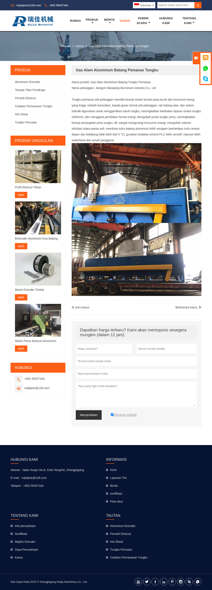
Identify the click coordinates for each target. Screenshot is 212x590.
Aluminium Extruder (27, 82)
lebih (21, 195)
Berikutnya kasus (186, 307)
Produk (92, 21)
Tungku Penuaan (26, 122)
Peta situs (116, 501)
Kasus (125, 20)
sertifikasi (116, 493)
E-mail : (15, 477)
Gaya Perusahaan (26, 549)
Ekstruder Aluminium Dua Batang (36, 238)
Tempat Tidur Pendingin (30, 90)
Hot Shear (21, 114)
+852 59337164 (58, 5)
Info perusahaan (25, 526)
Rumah (75, 20)
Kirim (113, 470)
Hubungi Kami (166, 21)
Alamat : (16, 470)
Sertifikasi (21, 533)
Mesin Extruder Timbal (29, 289)
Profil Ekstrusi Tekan (28, 187)
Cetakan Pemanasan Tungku (33, 106)
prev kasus (80, 307)
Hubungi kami (24, 459)
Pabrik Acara (143, 21)
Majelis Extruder (25, 541)
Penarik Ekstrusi (25, 98)
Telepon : (16, 485)
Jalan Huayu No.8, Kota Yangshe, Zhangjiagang (53, 470)
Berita (109, 21)
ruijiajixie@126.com (28, 5)
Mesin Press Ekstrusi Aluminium (35, 341)
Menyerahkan (89, 415)
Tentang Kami (189, 21)
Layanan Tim (118, 477)
